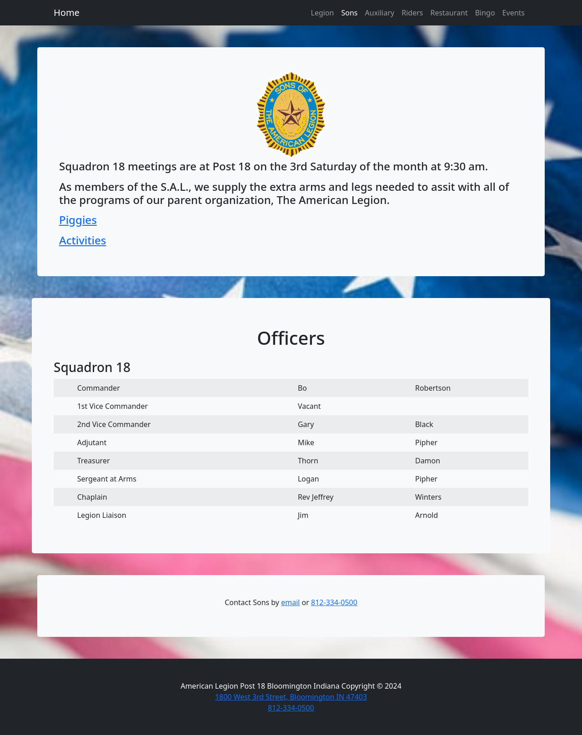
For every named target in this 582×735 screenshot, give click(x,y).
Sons (349, 13)
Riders (412, 13)
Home (67, 12)
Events (513, 13)
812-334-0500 (334, 602)
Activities (82, 240)
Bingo (485, 13)
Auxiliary (380, 13)
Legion (322, 13)
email (290, 602)
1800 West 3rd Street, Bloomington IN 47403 (291, 697)
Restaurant (448, 13)
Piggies (78, 219)
